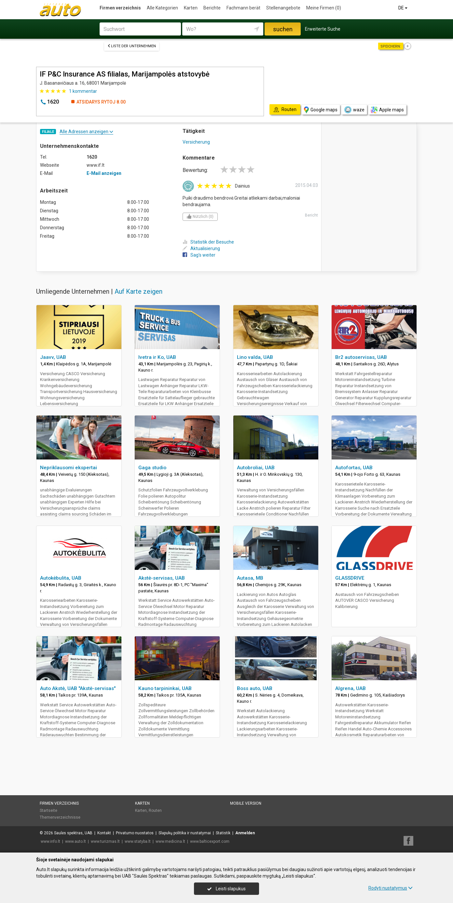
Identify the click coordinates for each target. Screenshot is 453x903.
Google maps (320, 109)
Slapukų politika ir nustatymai (184, 833)
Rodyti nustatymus (390, 888)
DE (403, 7)
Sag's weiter (199, 255)
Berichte (212, 7)
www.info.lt (50, 841)
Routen (155, 810)
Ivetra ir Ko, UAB (157, 357)
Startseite (48, 810)
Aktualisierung (201, 248)
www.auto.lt (75, 841)
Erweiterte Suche (322, 29)
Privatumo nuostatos (135, 833)
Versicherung (196, 142)
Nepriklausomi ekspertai (68, 468)
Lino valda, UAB (255, 357)
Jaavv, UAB (53, 357)
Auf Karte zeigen (138, 291)
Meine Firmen (323, 7)
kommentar (83, 91)
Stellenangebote (283, 7)
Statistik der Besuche (208, 242)
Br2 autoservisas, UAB (361, 357)
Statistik (223, 833)
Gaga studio (152, 468)
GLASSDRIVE (349, 578)
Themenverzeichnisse (60, 817)
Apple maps (387, 109)
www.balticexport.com (209, 841)
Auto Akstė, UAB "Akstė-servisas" (78, 688)
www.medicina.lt (170, 841)
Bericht (311, 215)
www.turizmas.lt (105, 841)
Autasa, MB (250, 578)
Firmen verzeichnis (120, 7)
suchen (283, 29)
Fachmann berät (243, 7)
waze (354, 110)
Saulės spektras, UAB (73, 833)
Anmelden (245, 833)
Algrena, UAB (350, 688)
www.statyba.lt (138, 841)
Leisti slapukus (226, 888)
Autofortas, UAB (354, 468)
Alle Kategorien (162, 7)
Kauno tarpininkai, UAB (165, 688)
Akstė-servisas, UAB (161, 578)
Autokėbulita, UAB (60, 578)
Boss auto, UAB (254, 688)
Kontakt (104, 833)
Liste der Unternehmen (131, 46)
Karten (191, 7)
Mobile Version (245, 803)
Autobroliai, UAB (256, 468)
